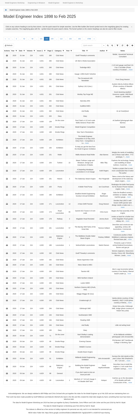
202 (79, 39)
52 (24, 39)
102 (46, 39)
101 (41, 39)
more (131, 70)
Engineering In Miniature (36, 3)
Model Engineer (53, 3)
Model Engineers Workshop (14, 3)
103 (52, 39)
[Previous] (5, 39)
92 (32, 39)
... (12, 39)
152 (70, 39)
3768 (89, 39)
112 (61, 39)
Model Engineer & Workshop (73, 3)
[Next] (94, 39)
